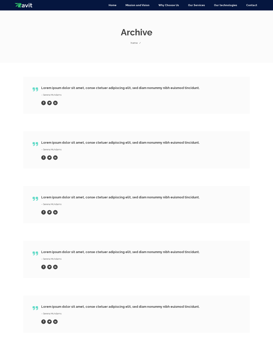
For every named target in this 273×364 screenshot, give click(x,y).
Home (134, 43)
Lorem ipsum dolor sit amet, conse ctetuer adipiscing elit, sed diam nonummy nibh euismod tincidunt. (120, 88)
